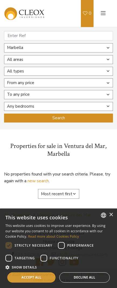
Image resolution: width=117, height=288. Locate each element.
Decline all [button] (84, 277)
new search (38, 181)
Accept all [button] (32, 277)
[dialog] (58, 248)
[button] (58, 267)
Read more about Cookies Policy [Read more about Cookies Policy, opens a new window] (53, 236)
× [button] (111, 215)
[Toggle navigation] (103, 13)
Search (58, 118)
